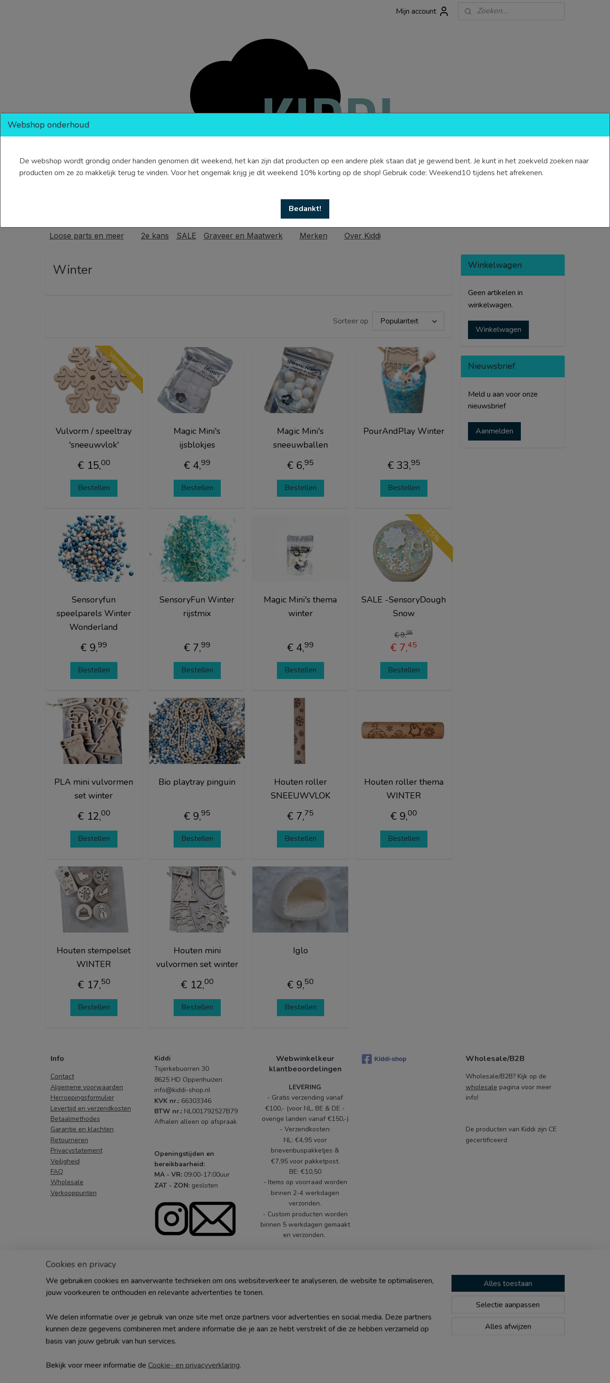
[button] (305, 209)
